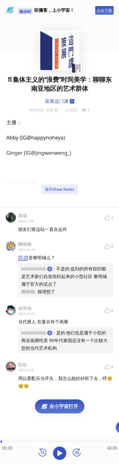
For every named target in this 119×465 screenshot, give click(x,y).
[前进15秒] (76, 453)
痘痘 (22, 364)
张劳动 (24, 308)
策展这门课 (57, 101)
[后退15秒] (42, 453)
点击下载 (104, 10)
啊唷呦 (24, 244)
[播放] (59, 453)
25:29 (23, 257)
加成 (22, 215)
